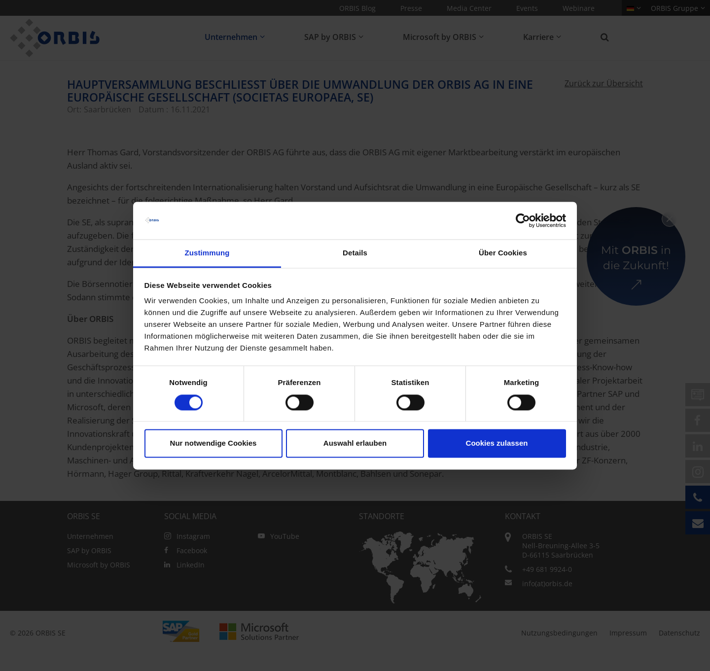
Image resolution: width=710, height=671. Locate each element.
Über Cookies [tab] (503, 253)
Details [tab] (355, 253)
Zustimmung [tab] (207, 253)
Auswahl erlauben (355, 443)
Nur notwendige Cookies (213, 443)
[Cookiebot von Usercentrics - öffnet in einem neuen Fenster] (523, 220)
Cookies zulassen (497, 443)
